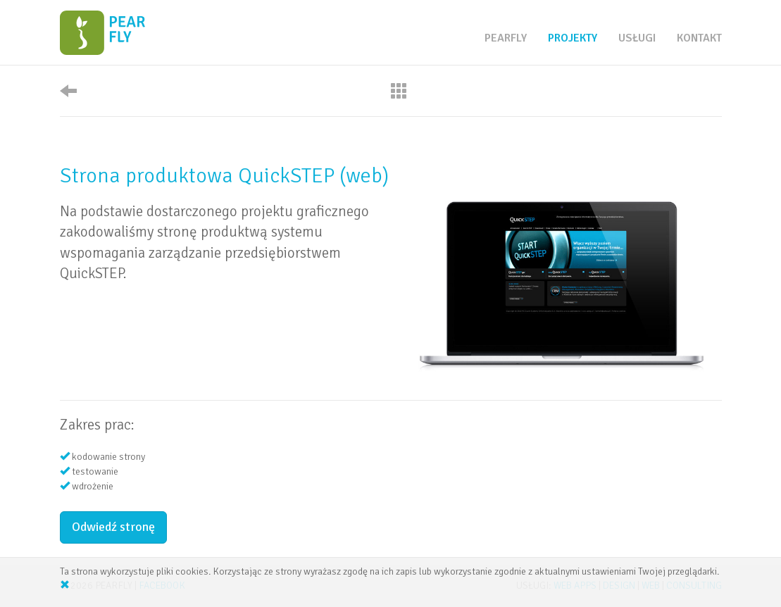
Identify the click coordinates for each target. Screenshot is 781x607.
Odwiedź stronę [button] (113, 526)
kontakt (699, 38)
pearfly (506, 38)
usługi (637, 38)
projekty (572, 38)
